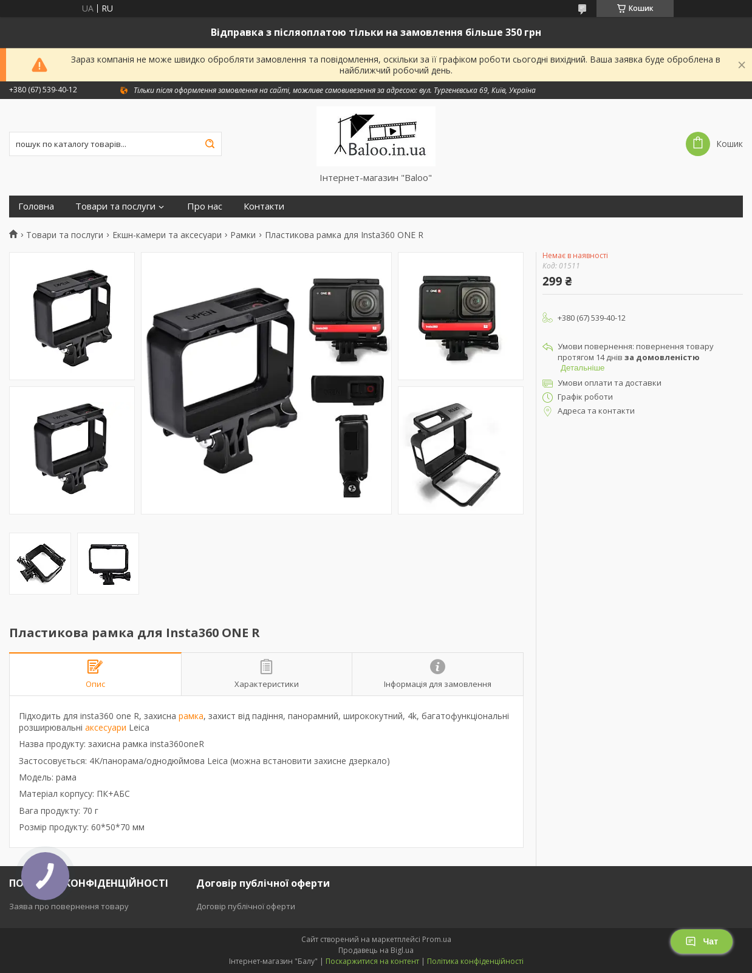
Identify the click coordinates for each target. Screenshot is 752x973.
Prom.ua (436, 939)
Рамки (243, 235)
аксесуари (105, 727)
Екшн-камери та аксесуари (167, 235)
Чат (701, 941)
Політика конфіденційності (475, 961)
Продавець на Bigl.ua (376, 950)
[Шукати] (209, 144)
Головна (36, 206)
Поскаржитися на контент (372, 961)
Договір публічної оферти (245, 906)
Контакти (264, 206)
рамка (191, 716)
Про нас (204, 206)
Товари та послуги (115, 206)
